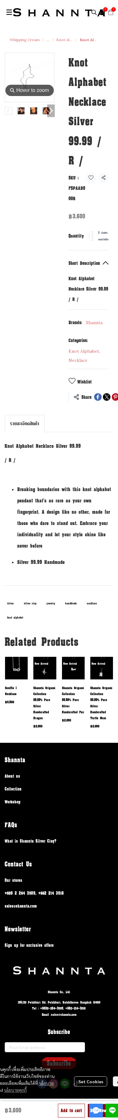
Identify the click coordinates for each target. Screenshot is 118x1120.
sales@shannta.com (21, 906)
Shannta (94, 322)
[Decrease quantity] (90, 236)
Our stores (13, 880)
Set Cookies (90, 1081)
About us (12, 776)
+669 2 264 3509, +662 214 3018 (34, 893)
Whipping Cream (25, 39)
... (48, 39)
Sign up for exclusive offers (29, 945)
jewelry (51, 603)
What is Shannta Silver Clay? (31, 841)
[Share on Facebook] (98, 397)
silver (10, 603)
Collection (13, 788)
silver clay (30, 603)
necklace (92, 603)
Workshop (12, 801)
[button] (94, 12)
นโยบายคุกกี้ (15, 1090)
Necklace (78, 360)
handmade (71, 603)
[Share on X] (106, 397)
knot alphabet (15, 617)
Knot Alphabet (69, 39)
